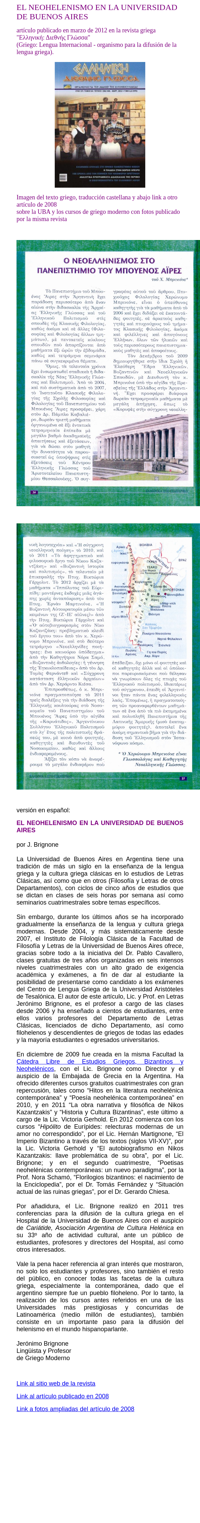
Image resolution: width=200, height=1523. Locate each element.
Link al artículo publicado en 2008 (63, 1396)
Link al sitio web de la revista (56, 1383)
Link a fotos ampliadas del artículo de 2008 (75, 1409)
